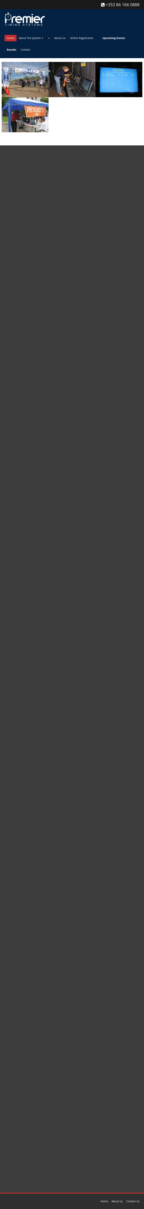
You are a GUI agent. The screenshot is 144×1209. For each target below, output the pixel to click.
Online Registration (81, 38)
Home (10, 38)
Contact (25, 49)
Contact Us (133, 1201)
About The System (31, 38)
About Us (59, 38)
